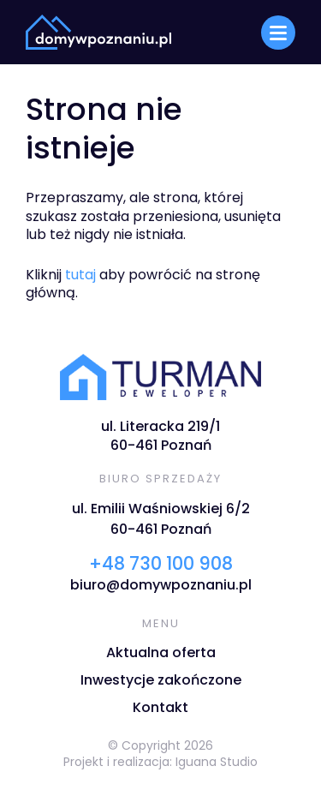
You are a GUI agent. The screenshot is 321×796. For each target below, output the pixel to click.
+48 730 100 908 (161, 563)
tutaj (80, 274)
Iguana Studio (216, 761)
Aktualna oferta (161, 652)
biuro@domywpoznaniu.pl (161, 585)
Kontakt (160, 707)
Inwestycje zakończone (160, 680)
